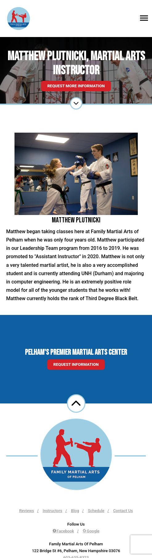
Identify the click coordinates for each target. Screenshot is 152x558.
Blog (75, 510)
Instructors (52, 510)
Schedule (96, 510)
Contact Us (123, 510)
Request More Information (76, 86)
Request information (76, 364)
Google (91, 531)
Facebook (63, 531)
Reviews (26, 510)
